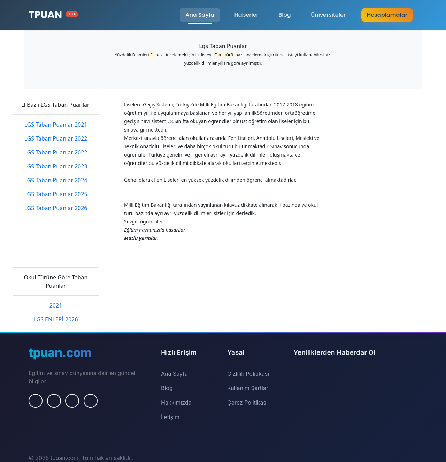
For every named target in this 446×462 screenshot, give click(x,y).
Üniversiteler (328, 15)
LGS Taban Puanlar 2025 (55, 194)
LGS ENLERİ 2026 (55, 319)
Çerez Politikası (247, 402)
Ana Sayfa (199, 15)
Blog (284, 15)
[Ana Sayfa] (53, 15)
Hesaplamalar (387, 15)
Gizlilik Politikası (248, 373)
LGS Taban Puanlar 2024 (55, 180)
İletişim (170, 417)
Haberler (246, 15)
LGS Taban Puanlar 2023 (55, 166)
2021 (55, 305)
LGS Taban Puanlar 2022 (55, 138)
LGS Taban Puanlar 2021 (55, 124)
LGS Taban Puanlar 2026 (55, 208)
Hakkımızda (176, 402)
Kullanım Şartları (248, 387)
